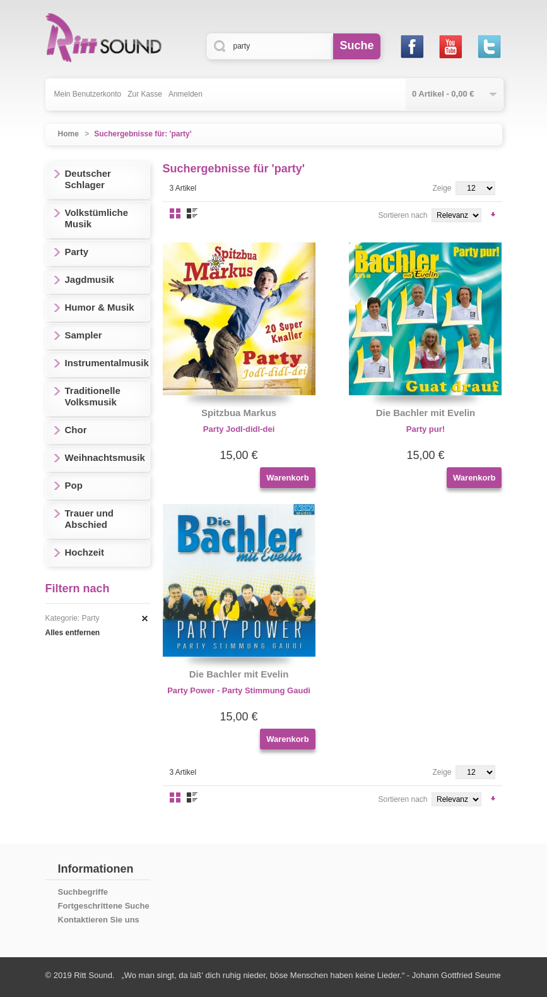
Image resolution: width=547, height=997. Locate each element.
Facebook (412, 46)
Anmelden (185, 94)
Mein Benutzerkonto (88, 94)
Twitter (489, 46)
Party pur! (425, 429)
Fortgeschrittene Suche (104, 905)
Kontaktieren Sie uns (98, 919)
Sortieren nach (402, 215)
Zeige (441, 188)
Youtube (451, 46)
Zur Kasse (144, 94)
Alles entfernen (72, 632)
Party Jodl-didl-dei (238, 429)
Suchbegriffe (83, 892)
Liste (192, 213)
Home (68, 133)
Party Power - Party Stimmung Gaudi (238, 690)
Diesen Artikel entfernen (145, 619)
